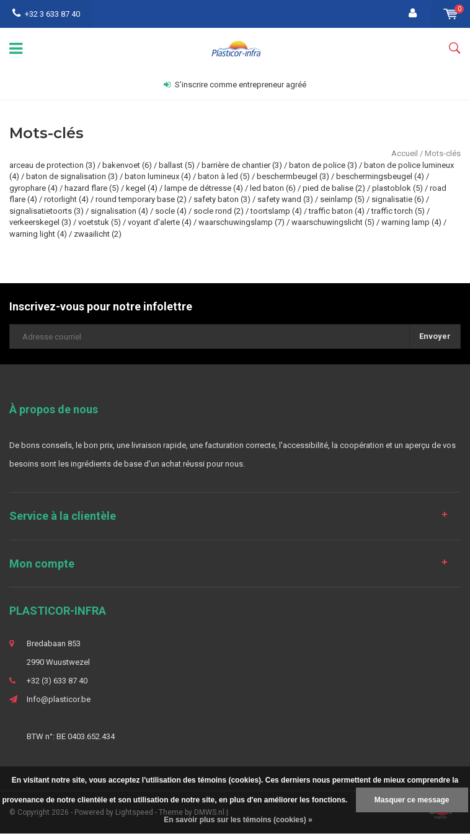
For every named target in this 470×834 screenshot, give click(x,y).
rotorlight (66, 199)
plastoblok (397, 188)
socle (171, 211)
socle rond (218, 211)
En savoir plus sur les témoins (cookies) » (238, 819)
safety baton (222, 199)
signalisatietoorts (46, 211)
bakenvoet (127, 165)
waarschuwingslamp (241, 222)
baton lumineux (158, 176)
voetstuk (99, 222)
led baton (273, 188)
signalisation (119, 211)
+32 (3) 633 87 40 (57, 680)
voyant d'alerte (160, 222)
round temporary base (141, 199)
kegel (141, 188)
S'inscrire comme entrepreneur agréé (235, 84)
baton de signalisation (72, 176)
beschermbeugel (293, 176)
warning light (38, 234)
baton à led (224, 176)
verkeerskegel (40, 222)
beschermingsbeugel (380, 176)
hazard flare (91, 188)
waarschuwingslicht (333, 222)
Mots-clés (443, 153)
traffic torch (398, 211)
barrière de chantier (242, 165)
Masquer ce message (412, 800)
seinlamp (342, 199)
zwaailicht (98, 234)
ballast (177, 165)
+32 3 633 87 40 (46, 14)
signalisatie (397, 199)
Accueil (404, 153)
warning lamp (411, 222)
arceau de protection (52, 165)
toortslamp (276, 211)
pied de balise (334, 188)
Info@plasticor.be (59, 699)
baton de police (323, 165)
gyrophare (33, 188)
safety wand (285, 199)
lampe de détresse (203, 188)
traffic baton (337, 211)
